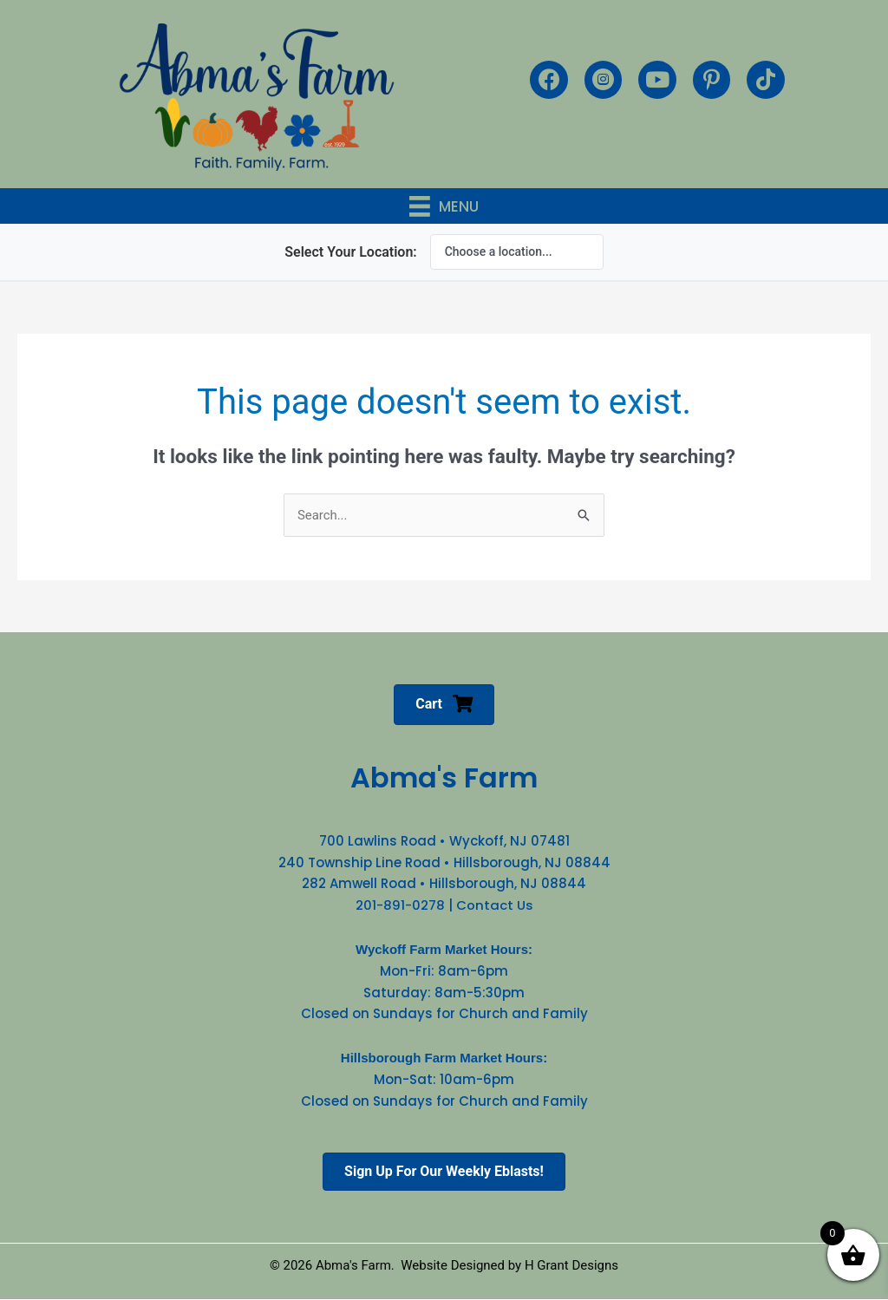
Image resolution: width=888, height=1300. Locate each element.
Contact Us (494, 905)
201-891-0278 (400, 905)
